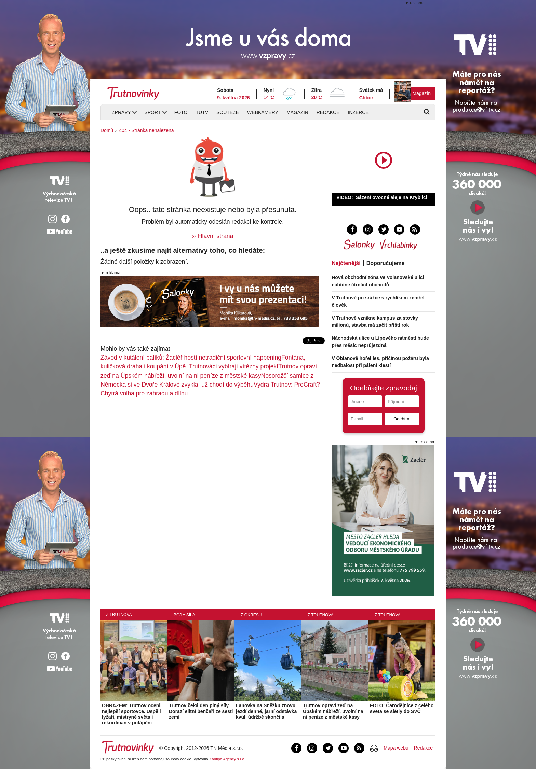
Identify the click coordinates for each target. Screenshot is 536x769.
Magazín (421, 93)
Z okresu (251, 615)
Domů (106, 130)
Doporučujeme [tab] (385, 263)
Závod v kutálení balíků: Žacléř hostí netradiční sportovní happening (190, 357)
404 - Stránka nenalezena (146, 130)
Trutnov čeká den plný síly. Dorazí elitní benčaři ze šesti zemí (201, 711)
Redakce (328, 112)
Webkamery (262, 112)
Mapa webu (396, 748)
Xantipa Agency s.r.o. (227, 759)
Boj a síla (184, 615)
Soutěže (227, 112)
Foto (181, 112)
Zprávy (121, 112)
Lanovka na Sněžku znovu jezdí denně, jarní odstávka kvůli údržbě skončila (266, 711)
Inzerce (358, 112)
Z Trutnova (119, 614)
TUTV (202, 112)
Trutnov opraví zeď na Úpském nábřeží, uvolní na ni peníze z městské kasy (333, 711)
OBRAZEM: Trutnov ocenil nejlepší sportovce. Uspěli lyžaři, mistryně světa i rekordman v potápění (132, 714)
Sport (152, 112)
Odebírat (402, 418)
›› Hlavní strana (212, 236)
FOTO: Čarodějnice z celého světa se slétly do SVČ (401, 708)
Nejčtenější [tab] (346, 263)
